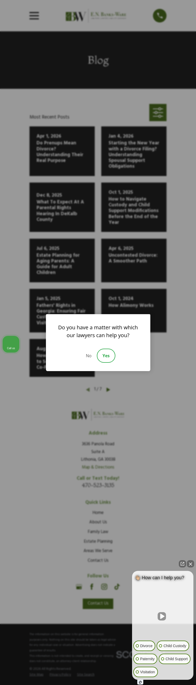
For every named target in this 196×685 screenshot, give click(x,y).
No (89, 356)
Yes (106, 356)
